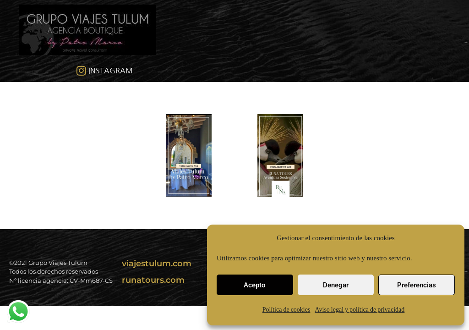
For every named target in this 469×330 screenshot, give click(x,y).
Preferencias (416, 285)
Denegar (336, 285)
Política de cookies (286, 310)
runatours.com (153, 280)
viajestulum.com (156, 263)
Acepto (255, 285)
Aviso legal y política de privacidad (359, 310)
